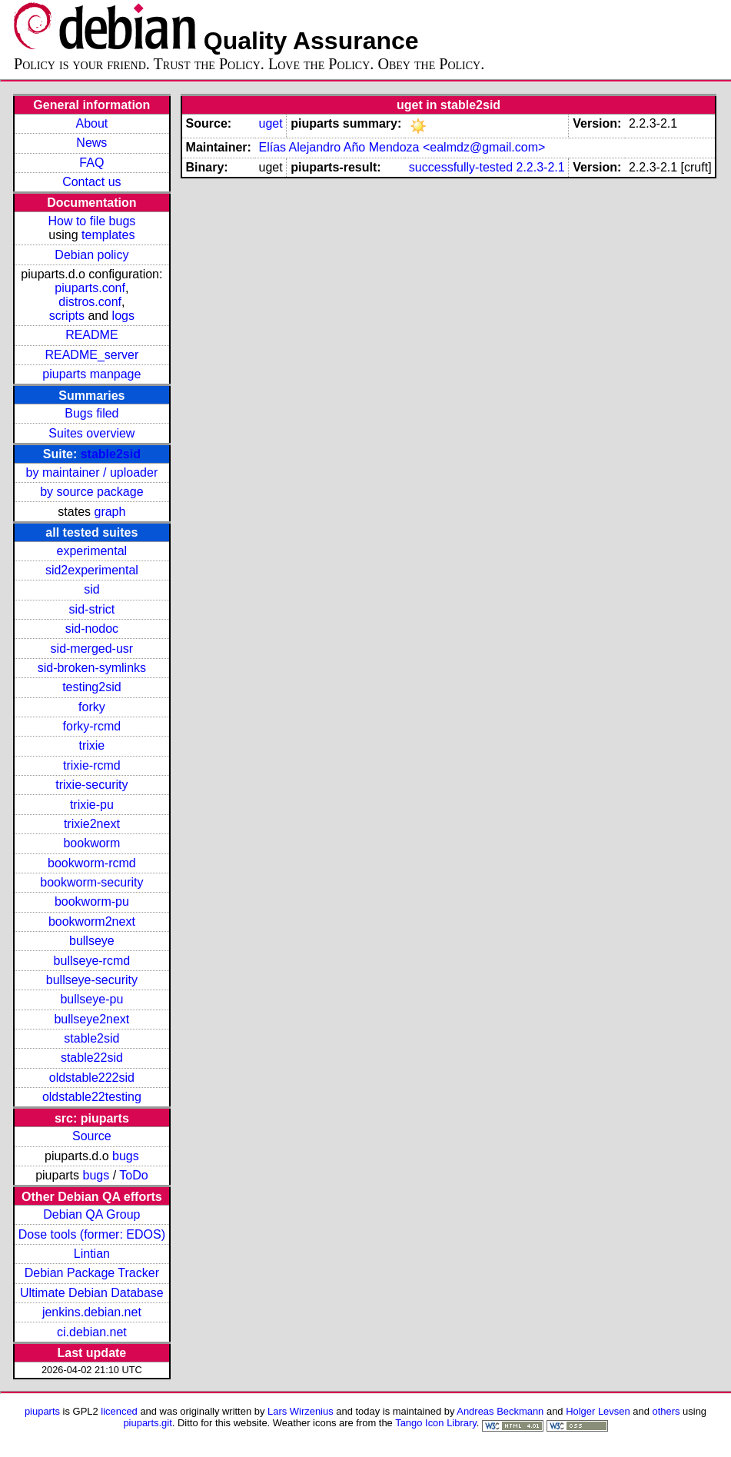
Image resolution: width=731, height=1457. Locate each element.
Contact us (91, 181)
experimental (92, 550)
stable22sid (92, 1057)
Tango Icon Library (436, 1423)
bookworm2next (91, 921)
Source (91, 1136)
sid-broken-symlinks (92, 667)
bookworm (91, 843)
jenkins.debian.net (91, 1312)
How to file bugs (91, 221)
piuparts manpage (91, 374)
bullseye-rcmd (92, 960)
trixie (91, 745)
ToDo (133, 1175)
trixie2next (92, 823)
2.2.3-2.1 (540, 167)
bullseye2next (91, 1019)
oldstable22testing (91, 1096)
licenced (119, 1411)
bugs (125, 1156)
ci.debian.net (92, 1332)
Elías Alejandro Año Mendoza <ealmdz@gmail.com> (401, 147)
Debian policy (91, 254)
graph (109, 511)
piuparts (42, 1411)
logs (123, 315)
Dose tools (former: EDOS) (91, 1234)
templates (108, 234)
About (91, 123)
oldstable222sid (92, 1077)
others (665, 1411)
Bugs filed (91, 413)
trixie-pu (92, 804)
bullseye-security (92, 979)
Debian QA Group (91, 1214)
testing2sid (91, 687)
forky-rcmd (92, 726)
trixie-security (91, 784)
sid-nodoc (91, 628)
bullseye (92, 940)
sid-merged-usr (92, 648)
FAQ (91, 162)
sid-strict (92, 609)
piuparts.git (147, 1423)
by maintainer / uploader (92, 472)
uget (270, 123)
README (91, 334)
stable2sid (111, 454)
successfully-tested (461, 167)
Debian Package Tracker (92, 1272)
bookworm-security (91, 882)
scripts (67, 315)
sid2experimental (91, 570)
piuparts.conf (90, 287)
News (91, 142)
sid (91, 589)
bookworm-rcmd (92, 863)
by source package (91, 491)
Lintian (92, 1253)
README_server (91, 354)
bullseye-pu (91, 999)
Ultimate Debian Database (92, 1292)
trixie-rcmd (92, 765)
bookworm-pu (92, 901)
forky (91, 707)
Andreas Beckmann (500, 1411)
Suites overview (91, 433)
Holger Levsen (598, 1411)
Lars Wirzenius (300, 1411)
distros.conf (89, 301)
